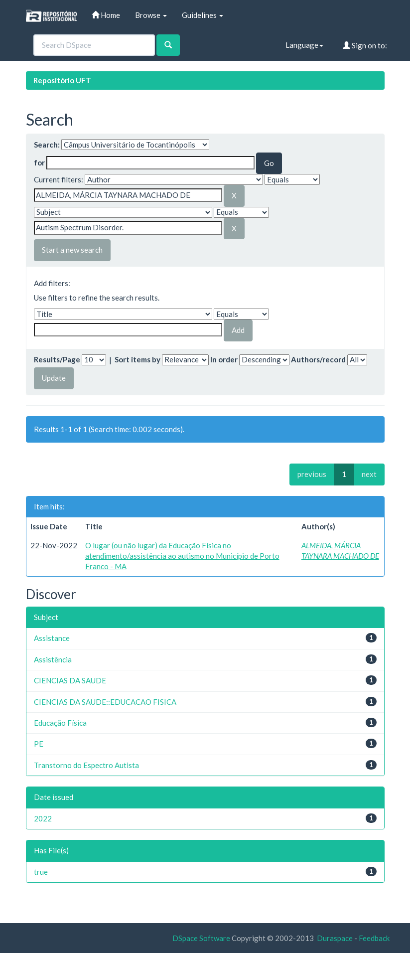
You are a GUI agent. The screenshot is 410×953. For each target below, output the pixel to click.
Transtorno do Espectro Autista (86, 765)
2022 (43, 818)
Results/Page (57, 359)
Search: (47, 144)
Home (106, 14)
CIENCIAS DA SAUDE (70, 680)
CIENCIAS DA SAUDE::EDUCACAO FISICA (105, 701)
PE (38, 743)
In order (224, 359)
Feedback (374, 938)
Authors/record (318, 359)
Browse (151, 14)
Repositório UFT (62, 80)
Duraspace (335, 938)
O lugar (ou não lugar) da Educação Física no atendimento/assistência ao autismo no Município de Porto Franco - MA (182, 556)
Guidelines (202, 14)
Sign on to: (365, 45)
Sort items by (137, 359)
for (39, 162)
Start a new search (72, 249)
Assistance (52, 638)
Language (304, 44)
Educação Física (60, 722)
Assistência (53, 659)
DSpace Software (201, 938)
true (41, 871)
